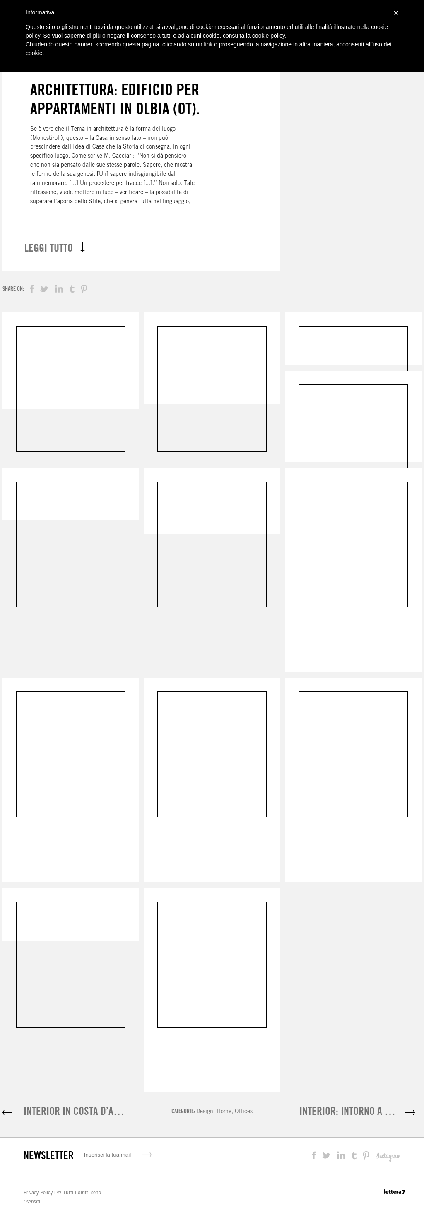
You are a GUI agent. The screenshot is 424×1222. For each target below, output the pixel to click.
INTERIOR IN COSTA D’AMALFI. (82, 1110)
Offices (244, 1111)
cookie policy (268, 35)
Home (224, 1111)
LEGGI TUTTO (54, 247)
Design (204, 1111)
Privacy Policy (38, 1193)
